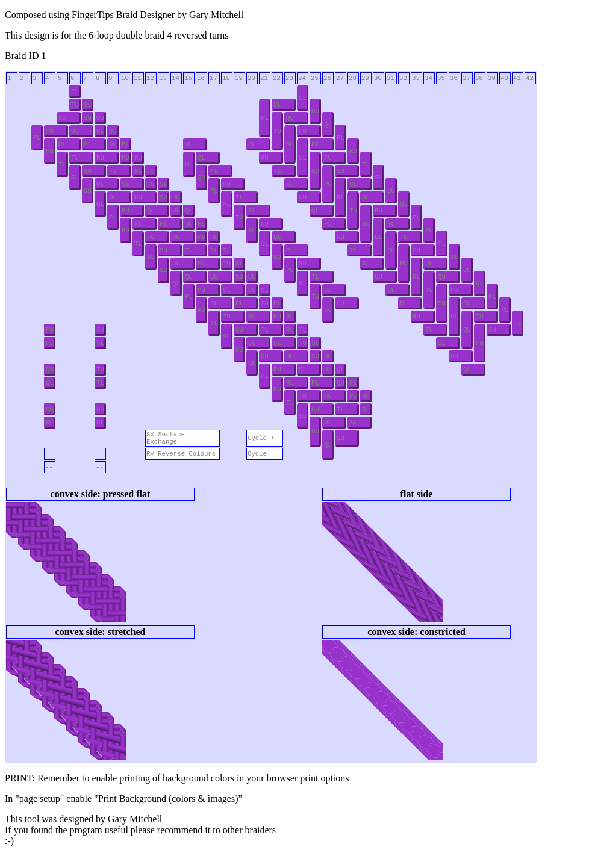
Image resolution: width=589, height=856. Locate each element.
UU (315, 111)
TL (75, 91)
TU (75, 104)
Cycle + (261, 438)
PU (50, 131)
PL (37, 137)
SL (303, 98)
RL (265, 118)
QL (328, 124)
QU (290, 118)
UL (277, 104)
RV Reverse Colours (181, 453)
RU (50, 151)
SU (88, 118)
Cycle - (261, 453)
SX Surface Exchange (165, 438)
